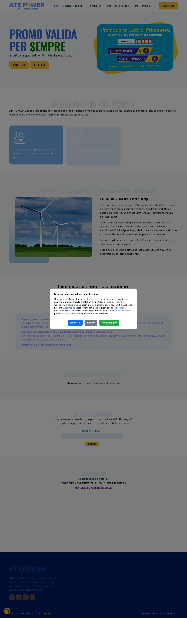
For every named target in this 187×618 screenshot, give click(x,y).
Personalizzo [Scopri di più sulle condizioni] (109, 322)
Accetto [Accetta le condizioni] (75, 322)
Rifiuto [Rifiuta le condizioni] (91, 322)
